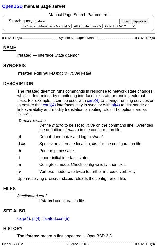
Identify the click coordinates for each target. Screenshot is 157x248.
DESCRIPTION (18, 83)
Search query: (65, 21)
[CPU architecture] (88, 26)
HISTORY (12, 228)
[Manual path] (120, 26)
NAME (9, 47)
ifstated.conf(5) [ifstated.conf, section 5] (56, 218)
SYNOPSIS (14, 65)
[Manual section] (46, 26)
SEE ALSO (14, 210)
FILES (9, 188)
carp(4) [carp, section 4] (93, 100)
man (126, 21)
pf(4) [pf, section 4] (116, 105)
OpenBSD (12, 6)
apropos (140, 21)
